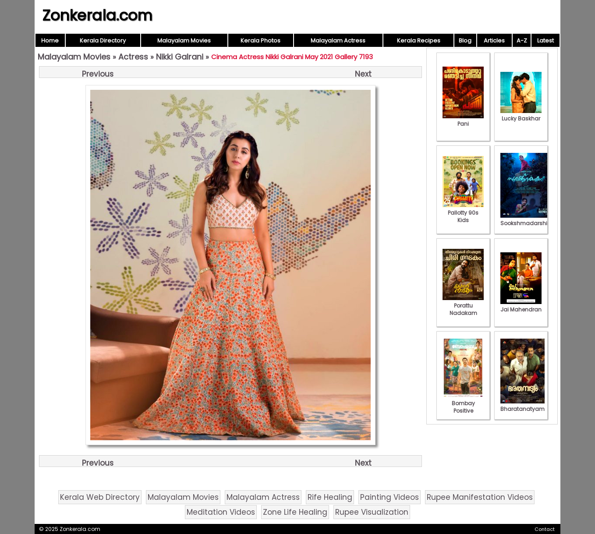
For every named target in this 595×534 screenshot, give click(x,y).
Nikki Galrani (179, 56)
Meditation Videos (221, 512)
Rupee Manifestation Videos (480, 497)
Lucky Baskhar (521, 114)
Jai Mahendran (521, 305)
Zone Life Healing (295, 512)
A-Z (522, 40)
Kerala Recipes (418, 40)
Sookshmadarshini (526, 219)
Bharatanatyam (522, 405)
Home (50, 40)
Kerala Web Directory (100, 497)
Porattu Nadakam (463, 305)
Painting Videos (389, 497)
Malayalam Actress (338, 40)
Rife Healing (330, 497)
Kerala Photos (260, 40)
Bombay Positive (463, 403)
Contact (545, 529)
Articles (494, 40)
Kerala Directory (103, 40)
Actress (133, 56)
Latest (545, 40)
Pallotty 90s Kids (463, 213)
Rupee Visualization (371, 512)
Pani (463, 120)
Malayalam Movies (184, 40)
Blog (465, 40)
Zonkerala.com (97, 15)
